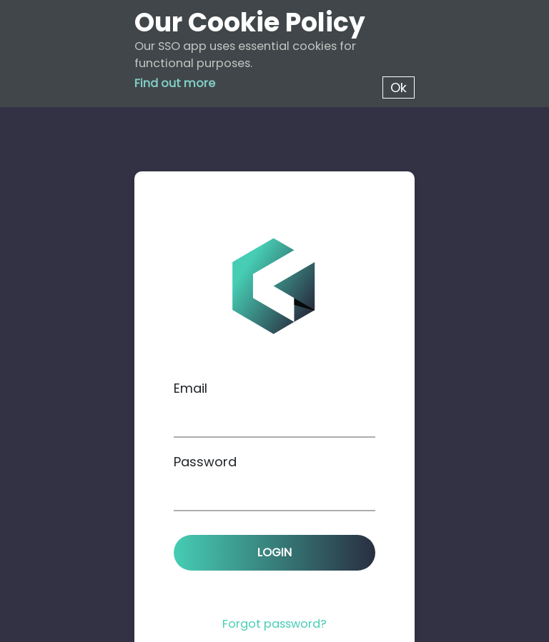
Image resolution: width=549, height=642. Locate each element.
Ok (398, 87)
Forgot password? (274, 624)
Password (205, 462)
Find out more (174, 83)
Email (190, 388)
